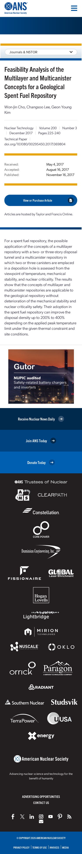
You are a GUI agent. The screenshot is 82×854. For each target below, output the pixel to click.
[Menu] (74, 8)
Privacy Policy (21, 847)
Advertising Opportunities (41, 796)
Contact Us (41, 802)
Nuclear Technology (18, 128)
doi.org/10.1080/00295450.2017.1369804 (34, 144)
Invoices (54, 847)
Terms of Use (39, 847)
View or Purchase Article (48, 200)
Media (65, 847)
